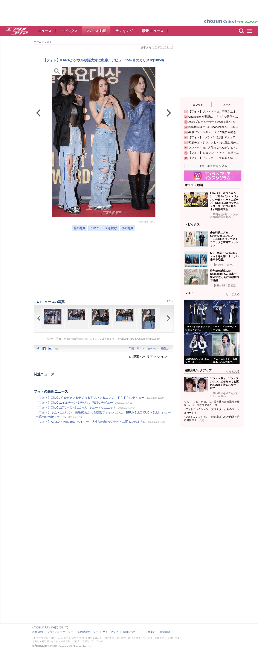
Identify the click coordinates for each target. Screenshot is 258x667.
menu (251, 31)
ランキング (124, 31)
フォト (48, 41)
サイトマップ (110, 631)
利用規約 (37, 631)
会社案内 (150, 631)
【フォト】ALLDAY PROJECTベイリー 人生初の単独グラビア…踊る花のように (91, 421)
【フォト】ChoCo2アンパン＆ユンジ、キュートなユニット (76, 407)
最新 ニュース (152, 31)
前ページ (152, 348)
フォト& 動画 (96, 31)
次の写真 (127, 228)
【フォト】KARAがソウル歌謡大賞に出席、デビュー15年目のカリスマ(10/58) (103, 60)
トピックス (69, 31)
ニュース (45, 31)
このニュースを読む (103, 228)
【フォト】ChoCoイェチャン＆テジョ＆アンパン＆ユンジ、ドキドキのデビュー (90, 397)
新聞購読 (165, 631)
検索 (241, 31)
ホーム (37, 41)
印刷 (131, 348)
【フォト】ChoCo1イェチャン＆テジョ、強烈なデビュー (74, 402)
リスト (141, 348)
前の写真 (79, 228)
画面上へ (166, 348)
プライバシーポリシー (60, 631)
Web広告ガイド (132, 631)
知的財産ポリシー (88, 631)
